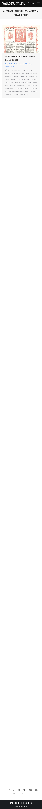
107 (13, 793)
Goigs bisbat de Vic (11, 64)
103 (18, 790)
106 (36, 790)
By (25, 64)
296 (23, 793)
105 (30, 790)
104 (24, 790)
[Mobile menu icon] (38, 3)
